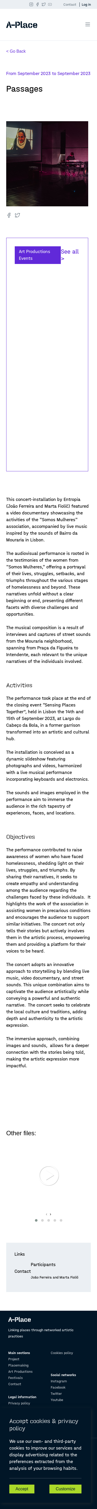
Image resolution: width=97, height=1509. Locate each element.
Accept (22, 1489)
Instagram (59, 1381)
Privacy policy (19, 1403)
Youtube (57, 1400)
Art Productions (20, 1371)
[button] (36, 1220)
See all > (70, 255)
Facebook (58, 1387)
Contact (69, 4)
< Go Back (16, 51)
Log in (86, 4)
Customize (65, 1489)
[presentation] (46, 1214)
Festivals (15, 1378)
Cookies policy (62, 1353)
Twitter (56, 1393)
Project (13, 1359)
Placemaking (18, 1365)
